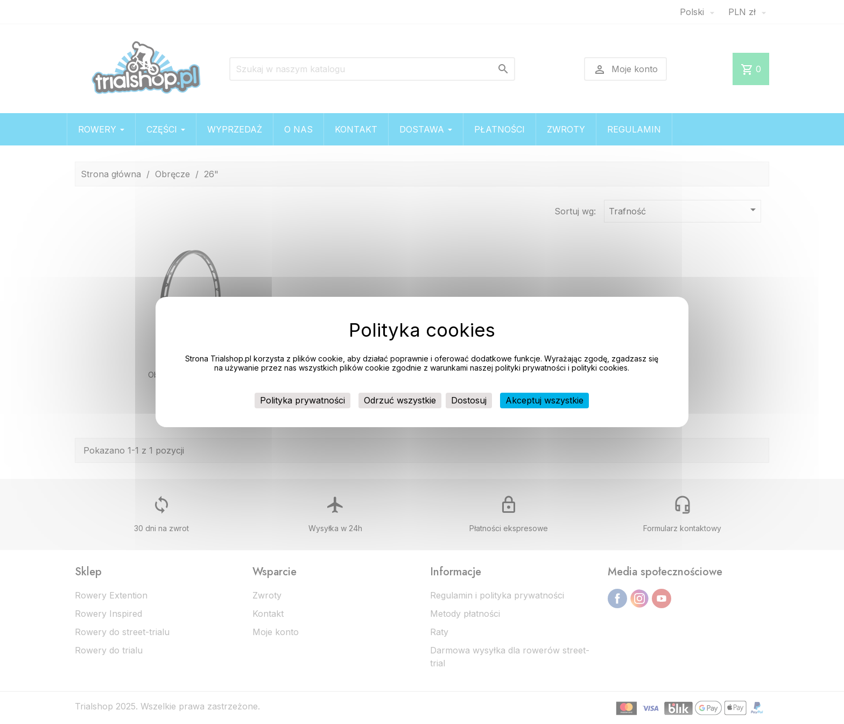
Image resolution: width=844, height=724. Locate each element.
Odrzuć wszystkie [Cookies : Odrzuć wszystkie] (400, 400)
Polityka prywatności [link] (302, 400)
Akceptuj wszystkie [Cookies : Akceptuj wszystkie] (544, 400)
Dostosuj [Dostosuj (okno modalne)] (469, 400)
